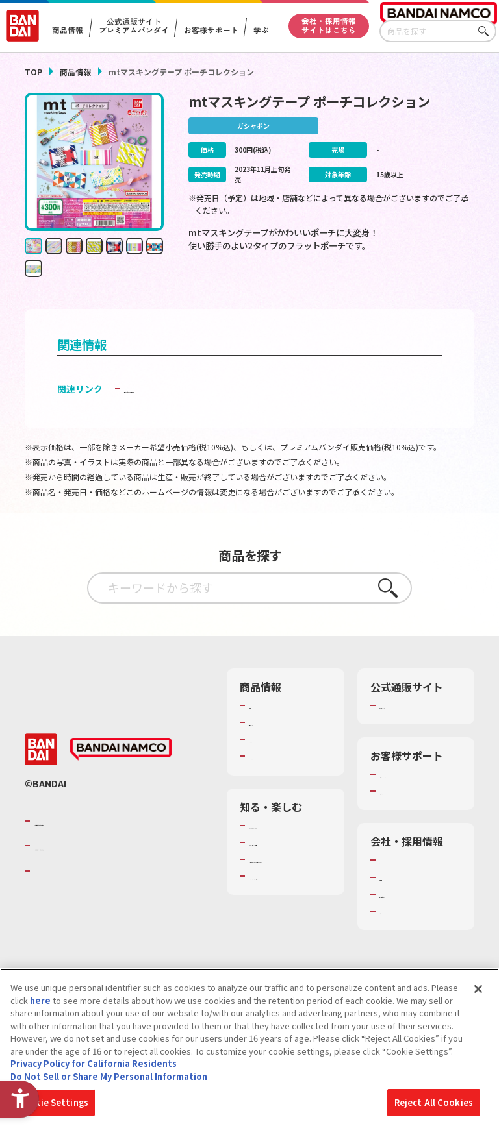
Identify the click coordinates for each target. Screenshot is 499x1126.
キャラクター (274, 759)
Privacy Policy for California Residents (93, 1063)
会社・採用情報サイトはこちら (328, 25)
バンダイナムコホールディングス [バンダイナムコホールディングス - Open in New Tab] (112, 877)
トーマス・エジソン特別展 (287, 879)
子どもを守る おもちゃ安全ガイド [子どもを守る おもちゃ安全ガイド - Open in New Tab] (193, 407)
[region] (249, 1047)
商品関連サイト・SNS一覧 (282, 781)
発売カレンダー (278, 742)
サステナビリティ (412, 925)
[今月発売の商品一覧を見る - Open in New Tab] (405, 290)
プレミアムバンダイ (417, 724)
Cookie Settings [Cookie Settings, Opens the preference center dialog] (53, 1102)
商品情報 (75, 71)
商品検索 (266, 724)
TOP (33, 71)
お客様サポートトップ (417, 799)
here (40, 1000)
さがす (486, 31)
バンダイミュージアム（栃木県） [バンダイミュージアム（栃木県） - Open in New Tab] (287, 949)
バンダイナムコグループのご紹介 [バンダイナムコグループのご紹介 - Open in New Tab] (112, 852)
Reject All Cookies (433, 1102)
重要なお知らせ (409, 822)
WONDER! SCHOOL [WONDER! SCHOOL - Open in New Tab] (285, 856)
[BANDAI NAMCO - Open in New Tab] (121, 780)
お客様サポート (210, 30)
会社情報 (396, 891)
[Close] (478, 989)
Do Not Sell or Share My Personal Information (108, 1076)
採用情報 (396, 908)
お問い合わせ (404, 942)
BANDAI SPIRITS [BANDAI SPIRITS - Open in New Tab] (73, 902)
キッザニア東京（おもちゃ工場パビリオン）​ (287, 913)
